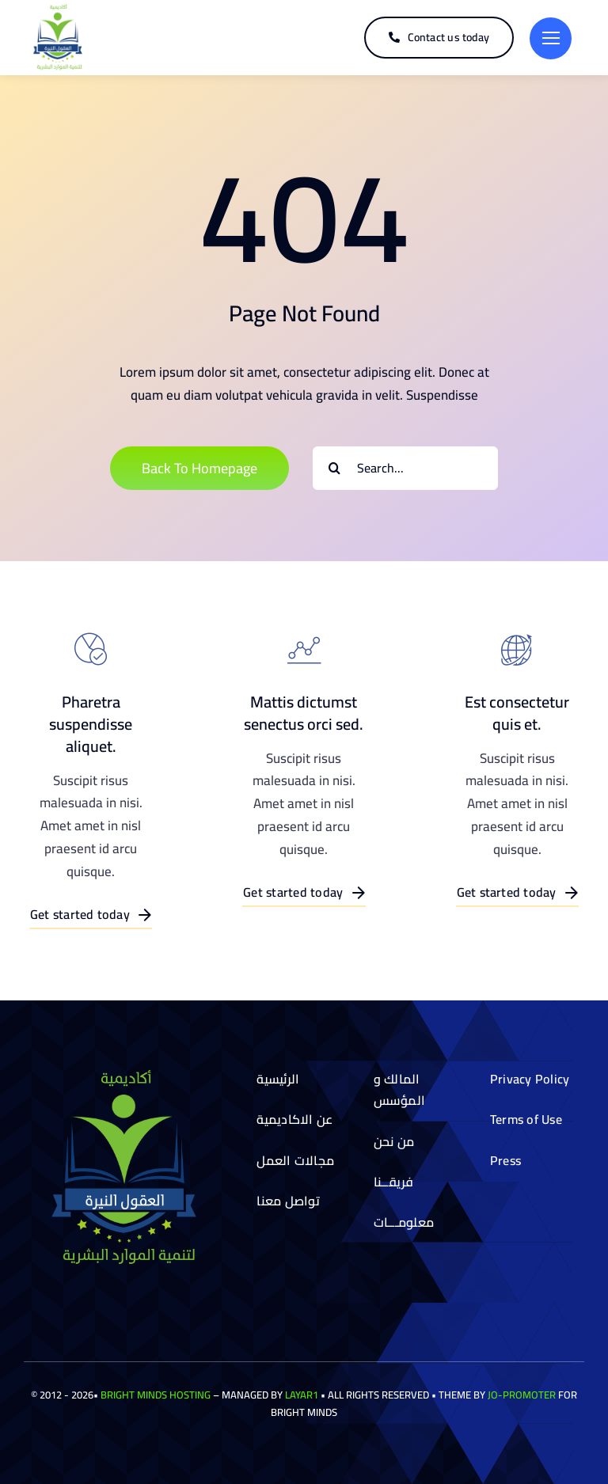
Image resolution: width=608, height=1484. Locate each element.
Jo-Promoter (522, 1394)
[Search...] (405, 468)
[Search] (334, 468)
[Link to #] (551, 38)
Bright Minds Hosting (156, 1394)
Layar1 (301, 1394)
